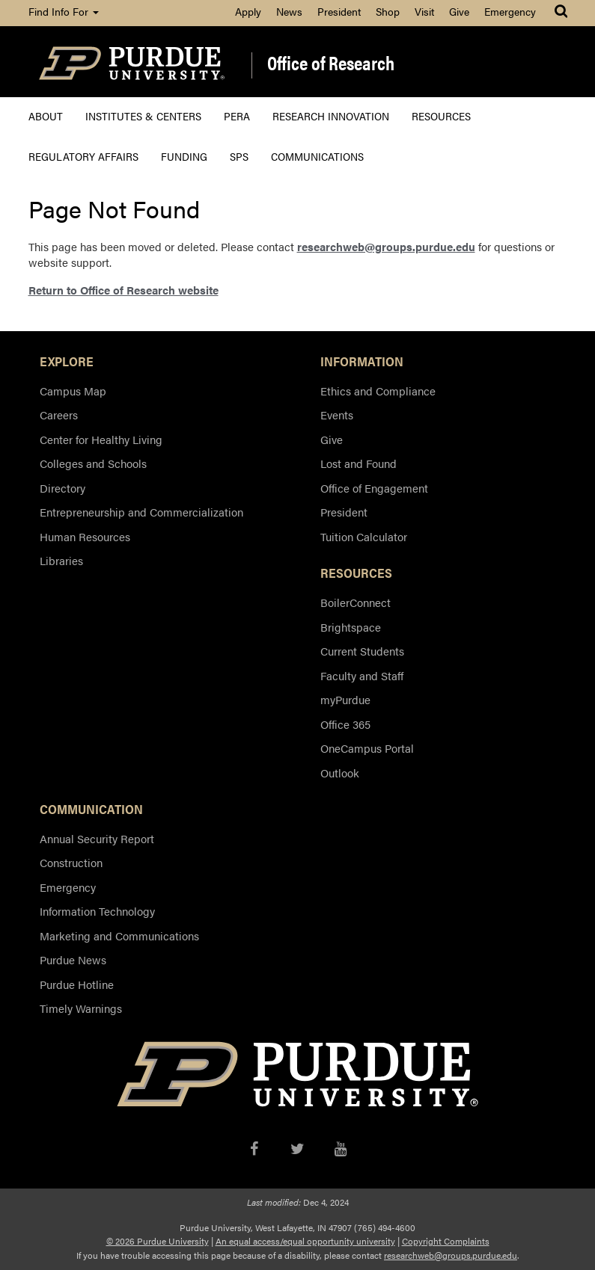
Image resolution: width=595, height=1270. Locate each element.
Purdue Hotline (77, 984)
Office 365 (345, 724)
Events (336, 414)
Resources (441, 115)
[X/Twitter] (297, 1146)
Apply (248, 11)
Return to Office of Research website (123, 290)
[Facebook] (254, 1146)
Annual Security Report (97, 838)
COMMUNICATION (91, 809)
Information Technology (97, 911)
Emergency (510, 11)
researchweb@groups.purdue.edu (386, 246)
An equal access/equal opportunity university (305, 1241)
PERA (237, 115)
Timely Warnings (81, 1008)
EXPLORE (67, 361)
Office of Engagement (374, 488)
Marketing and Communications (119, 935)
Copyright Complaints (445, 1241)
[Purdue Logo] (131, 61)
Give (459, 11)
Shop (388, 11)
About (45, 115)
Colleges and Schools (93, 463)
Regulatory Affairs (83, 156)
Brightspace (350, 627)
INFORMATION (361, 361)
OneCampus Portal (367, 748)
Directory (62, 488)
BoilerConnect (355, 602)
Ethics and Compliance (378, 390)
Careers (59, 414)
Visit (424, 11)
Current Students (362, 651)
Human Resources (85, 536)
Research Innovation (330, 115)
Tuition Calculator (363, 536)
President (339, 11)
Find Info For (63, 11)
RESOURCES (356, 573)
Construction (71, 862)
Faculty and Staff (361, 675)
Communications (317, 156)
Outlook (339, 772)
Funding (184, 156)
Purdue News (73, 959)
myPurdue (345, 699)
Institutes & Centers (143, 115)
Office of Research (330, 63)
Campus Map (73, 390)
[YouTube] (341, 1146)
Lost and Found (358, 463)
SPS (239, 156)
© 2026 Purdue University (157, 1241)
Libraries (61, 560)
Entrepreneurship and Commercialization (141, 512)
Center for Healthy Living (101, 439)
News (289, 11)
